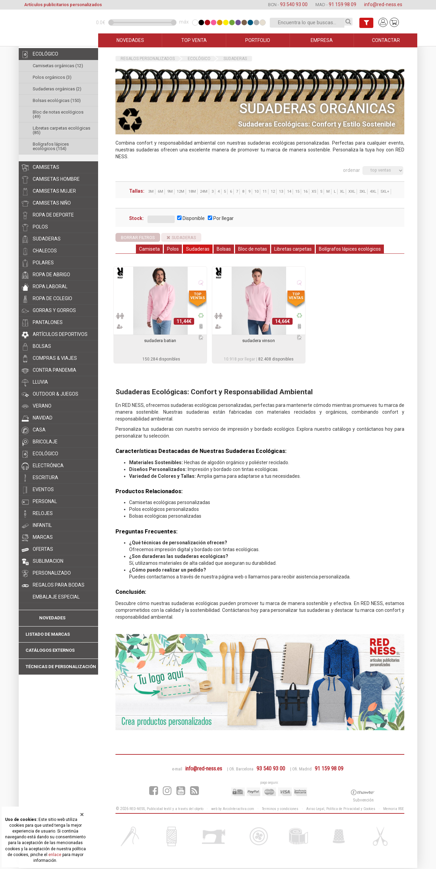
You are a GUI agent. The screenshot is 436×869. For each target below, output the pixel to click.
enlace (54, 854)
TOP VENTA (194, 40)
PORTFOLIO (257, 40)
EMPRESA (322, 40)
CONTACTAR (386, 40)
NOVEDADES (130, 40)
